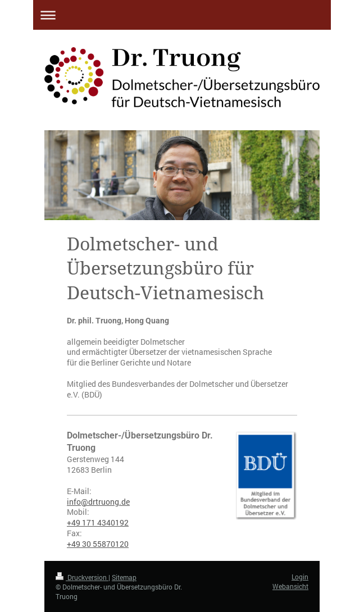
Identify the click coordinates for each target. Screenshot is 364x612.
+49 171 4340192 (98, 522)
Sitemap (124, 577)
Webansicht (290, 586)
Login (300, 576)
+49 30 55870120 (98, 543)
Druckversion (82, 577)
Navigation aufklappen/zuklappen (182, 15)
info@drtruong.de (98, 501)
